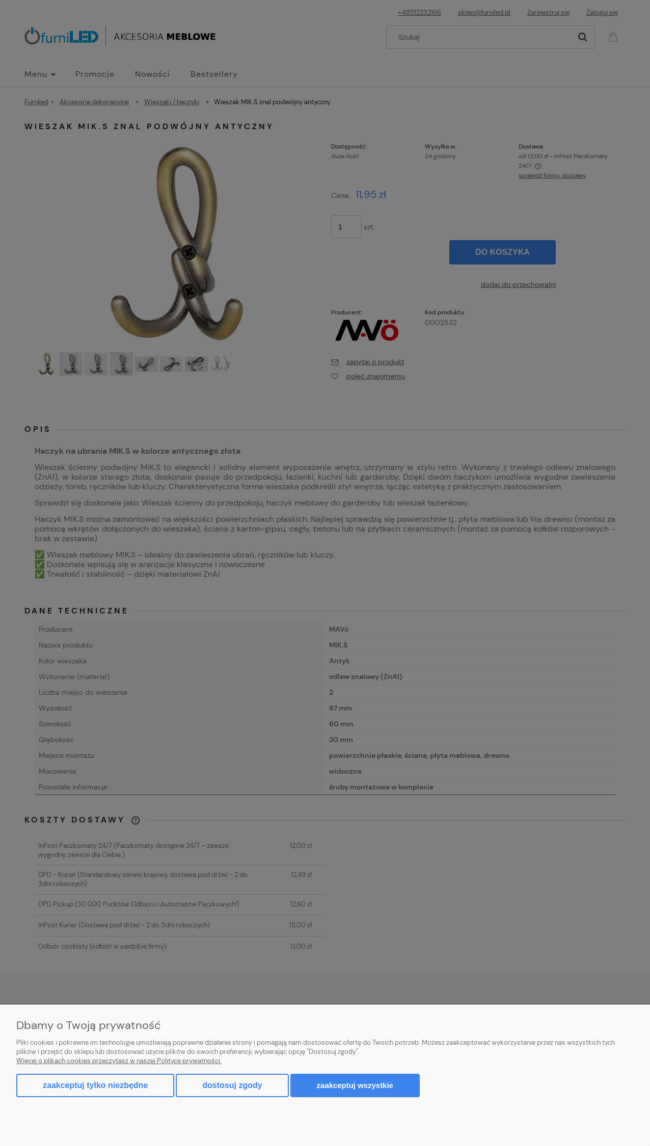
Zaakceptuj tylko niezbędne (95, 1085)
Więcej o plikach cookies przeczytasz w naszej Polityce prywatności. (119, 1060)
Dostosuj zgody (232, 1085)
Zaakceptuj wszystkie (355, 1085)
